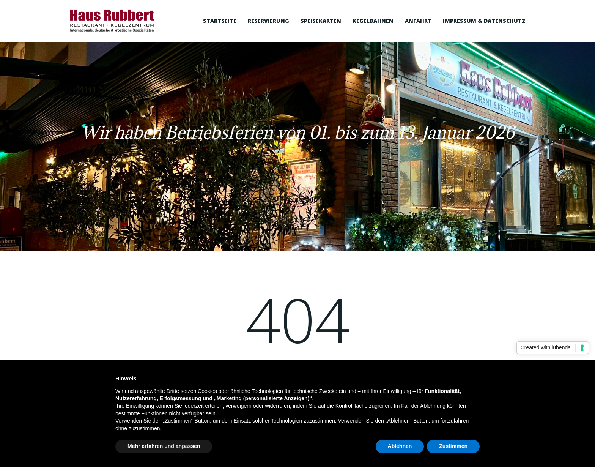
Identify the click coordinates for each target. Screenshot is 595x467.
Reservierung (268, 20)
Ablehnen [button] (400, 446)
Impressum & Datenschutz (484, 20)
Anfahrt (418, 20)
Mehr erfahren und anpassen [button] (164, 446)
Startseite (219, 20)
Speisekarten (321, 20)
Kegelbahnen (373, 20)
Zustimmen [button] (453, 446)
